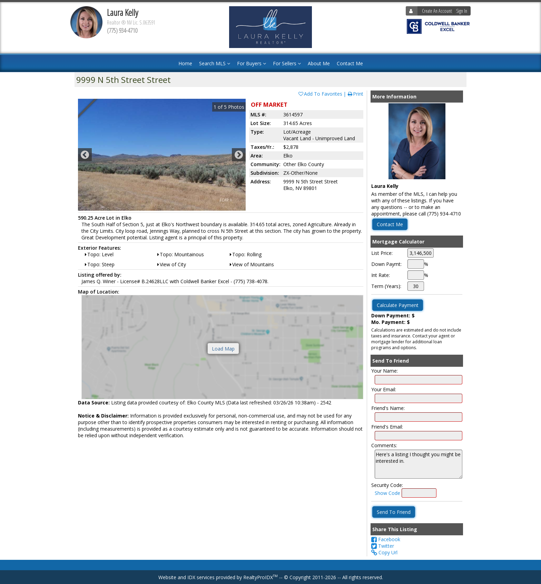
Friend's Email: (387, 426)
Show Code (387, 493)
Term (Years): (386, 286)
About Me (319, 63)
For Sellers (287, 63)
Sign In (461, 11)
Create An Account (437, 11)
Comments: (384, 445)
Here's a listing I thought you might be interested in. (418, 464)
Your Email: (383, 389)
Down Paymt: (386, 264)
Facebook (385, 539)
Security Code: (387, 485)
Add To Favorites (320, 93)
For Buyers (251, 63)
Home (185, 63)
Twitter (382, 546)
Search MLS (214, 63)
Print (355, 93)
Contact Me (350, 63)
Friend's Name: (388, 408)
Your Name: (384, 370)
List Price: (382, 253)
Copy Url (384, 552)
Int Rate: (380, 275)
